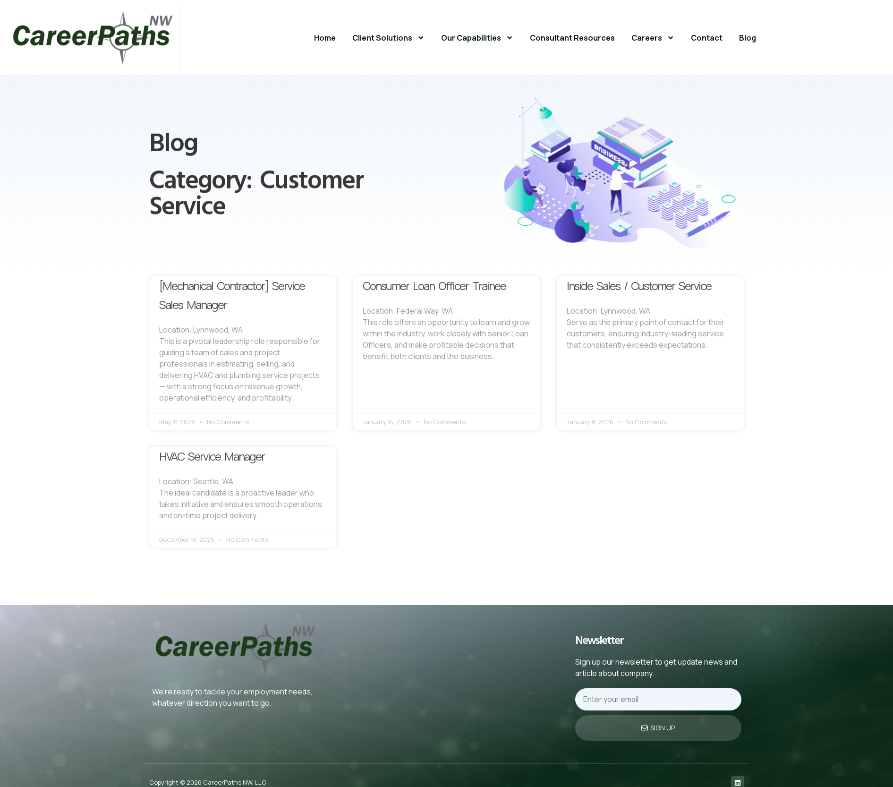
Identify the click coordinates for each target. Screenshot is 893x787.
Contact (707, 38)
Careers (652, 37)
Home (325, 38)
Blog (747, 38)
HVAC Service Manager (211, 456)
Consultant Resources (572, 38)
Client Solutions (388, 37)
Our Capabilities (477, 37)
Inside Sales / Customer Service (639, 285)
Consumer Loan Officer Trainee (434, 285)
